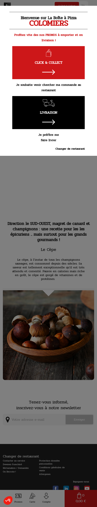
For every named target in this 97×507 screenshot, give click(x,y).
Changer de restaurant (70, 149)
